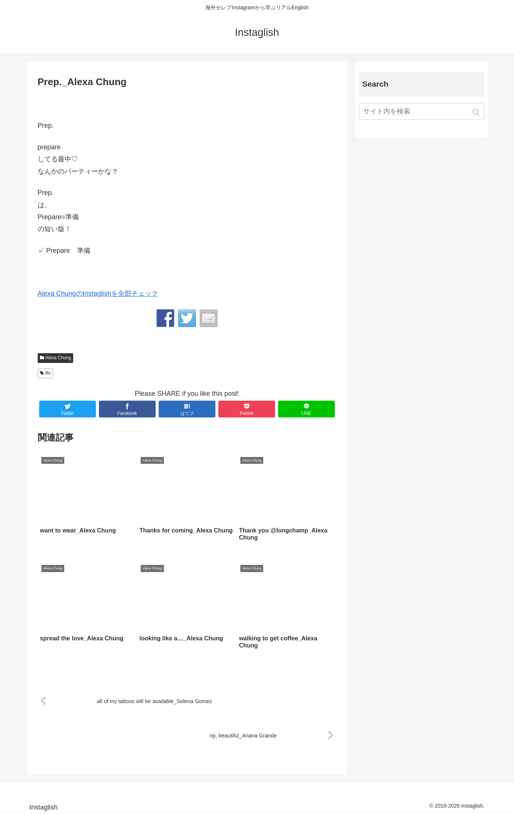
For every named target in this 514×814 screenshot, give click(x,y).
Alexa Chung (58, 357)
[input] (421, 111)
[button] (477, 112)
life (48, 373)
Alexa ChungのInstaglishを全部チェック (98, 293)
